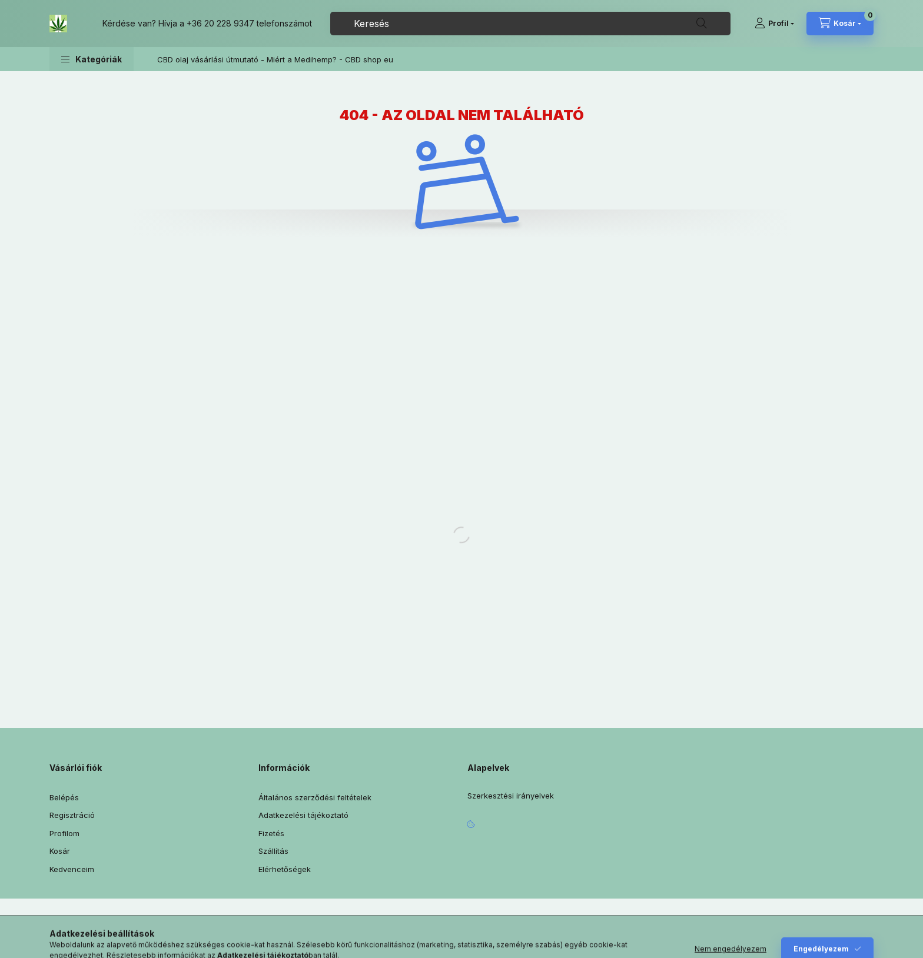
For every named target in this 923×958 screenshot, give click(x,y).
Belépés (64, 797)
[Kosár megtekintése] (840, 23)
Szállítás (273, 851)
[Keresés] (702, 23)
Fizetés (271, 833)
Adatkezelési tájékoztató (303, 815)
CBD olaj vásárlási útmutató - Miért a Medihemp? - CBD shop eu (275, 59)
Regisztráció (72, 815)
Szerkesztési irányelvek (510, 795)
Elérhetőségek (284, 869)
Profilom (64, 833)
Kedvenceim (71, 869)
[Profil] (774, 23)
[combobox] (530, 23)
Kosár (59, 851)
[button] (91, 59)
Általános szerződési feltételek (314, 797)
